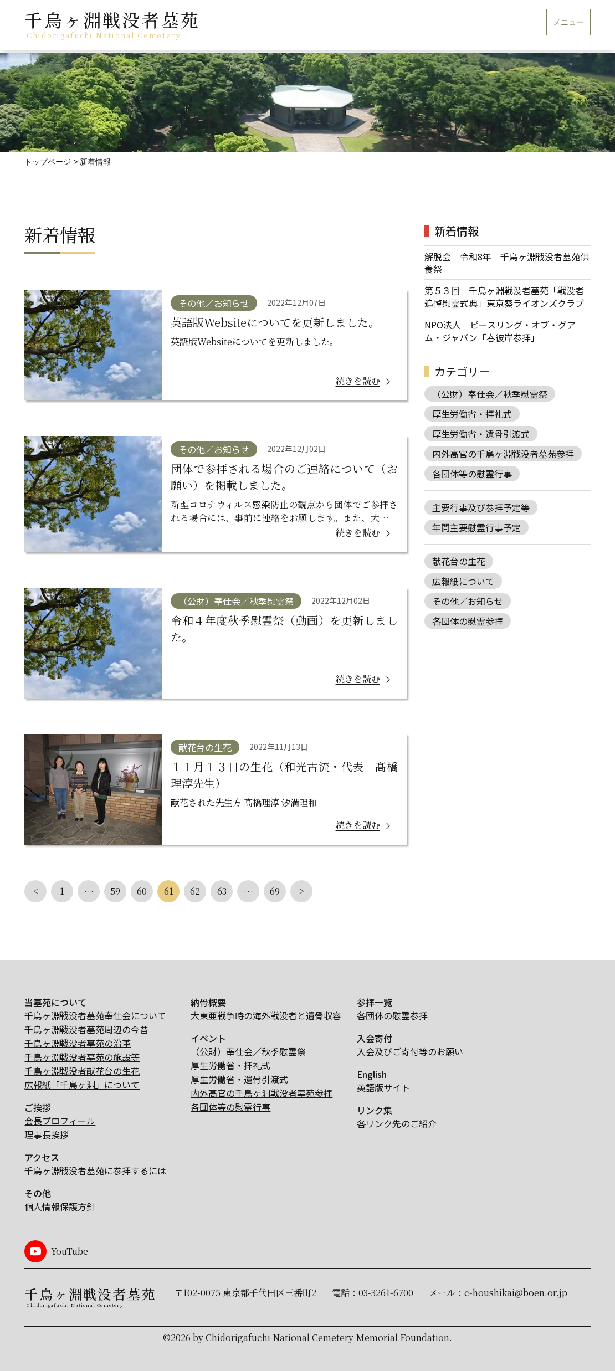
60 (142, 891)
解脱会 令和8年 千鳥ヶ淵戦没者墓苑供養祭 (506, 262)
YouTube (69, 1251)
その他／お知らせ (213, 303)
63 (222, 891)
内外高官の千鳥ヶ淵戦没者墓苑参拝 (503, 453)
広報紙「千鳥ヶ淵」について (82, 1084)
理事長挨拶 (46, 1134)
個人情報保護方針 (59, 1206)
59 (115, 891)
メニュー (568, 22)
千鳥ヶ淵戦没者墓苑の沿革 (77, 1043)
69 (275, 891)
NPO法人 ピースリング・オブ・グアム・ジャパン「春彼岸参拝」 (500, 331)
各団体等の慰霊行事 (472, 473)
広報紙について (463, 581)
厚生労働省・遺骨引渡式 (481, 433)
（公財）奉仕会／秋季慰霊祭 (236, 601)
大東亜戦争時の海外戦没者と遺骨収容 (266, 1015)
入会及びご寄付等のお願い (410, 1051)
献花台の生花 (205, 747)
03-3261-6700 (385, 1292)
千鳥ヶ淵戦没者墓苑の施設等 (82, 1057)
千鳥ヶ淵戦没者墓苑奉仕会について (95, 1015)
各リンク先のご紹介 (397, 1123)
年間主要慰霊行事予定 (476, 527)
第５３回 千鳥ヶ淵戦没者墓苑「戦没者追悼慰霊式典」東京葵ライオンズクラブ (504, 296)
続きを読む (358, 380)
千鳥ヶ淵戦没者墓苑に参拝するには (95, 1170)
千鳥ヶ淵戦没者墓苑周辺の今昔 (86, 1029)
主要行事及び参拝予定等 (481, 507)
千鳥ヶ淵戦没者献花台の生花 (82, 1070)
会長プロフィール (59, 1120)
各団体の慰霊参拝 (467, 621)
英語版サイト (383, 1087)
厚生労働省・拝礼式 (472, 413)
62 (195, 891)
